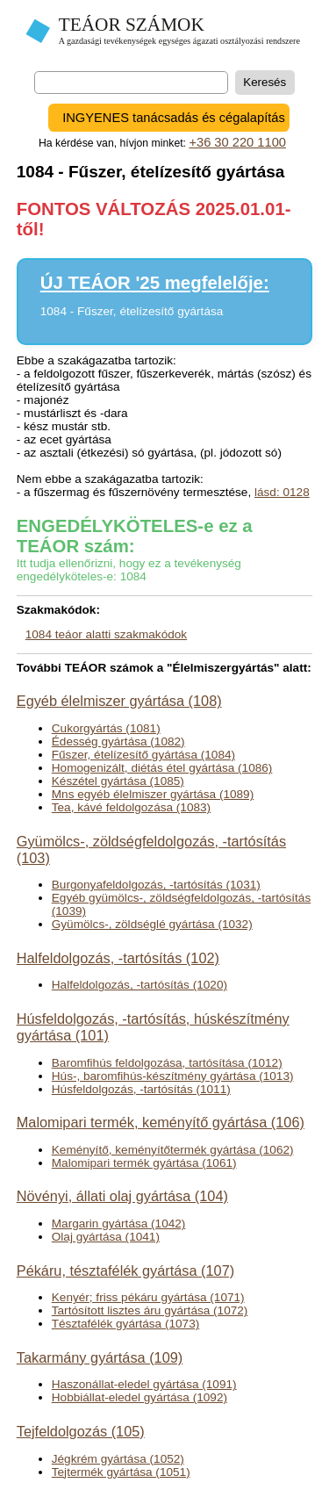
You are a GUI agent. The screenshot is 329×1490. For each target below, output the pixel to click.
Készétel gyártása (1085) (118, 781)
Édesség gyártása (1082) (118, 741)
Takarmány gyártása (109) (100, 1357)
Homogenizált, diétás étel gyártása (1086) (162, 767)
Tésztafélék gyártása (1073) (126, 1323)
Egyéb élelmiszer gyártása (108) (119, 701)
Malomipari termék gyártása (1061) (144, 1163)
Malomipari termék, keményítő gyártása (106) (160, 1122)
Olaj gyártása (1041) (106, 1236)
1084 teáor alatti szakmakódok (106, 634)
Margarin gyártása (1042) (119, 1223)
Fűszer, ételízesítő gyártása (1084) (143, 754)
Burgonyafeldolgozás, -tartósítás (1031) (156, 884)
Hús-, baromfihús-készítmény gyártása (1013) (173, 1076)
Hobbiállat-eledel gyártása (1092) (139, 1397)
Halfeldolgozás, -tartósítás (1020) (139, 984)
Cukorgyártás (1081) (106, 728)
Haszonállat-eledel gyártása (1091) (144, 1384)
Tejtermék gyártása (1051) (121, 1472)
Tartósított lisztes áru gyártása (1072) (150, 1310)
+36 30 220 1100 (237, 142)
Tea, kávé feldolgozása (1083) (131, 807)
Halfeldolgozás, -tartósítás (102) (118, 958)
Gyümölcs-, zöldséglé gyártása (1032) (152, 924)
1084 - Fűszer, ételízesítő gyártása (132, 311)
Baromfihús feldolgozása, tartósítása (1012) (167, 1062)
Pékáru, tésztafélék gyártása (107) (125, 1270)
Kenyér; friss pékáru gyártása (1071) (148, 1297)
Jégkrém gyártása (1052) (118, 1458)
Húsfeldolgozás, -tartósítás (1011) (141, 1089)
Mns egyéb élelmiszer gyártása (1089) (153, 794)
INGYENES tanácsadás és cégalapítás (173, 118)
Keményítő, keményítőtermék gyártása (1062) (173, 1149)
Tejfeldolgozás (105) (81, 1431)
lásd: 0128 (282, 492)
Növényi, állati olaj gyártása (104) (122, 1196)
